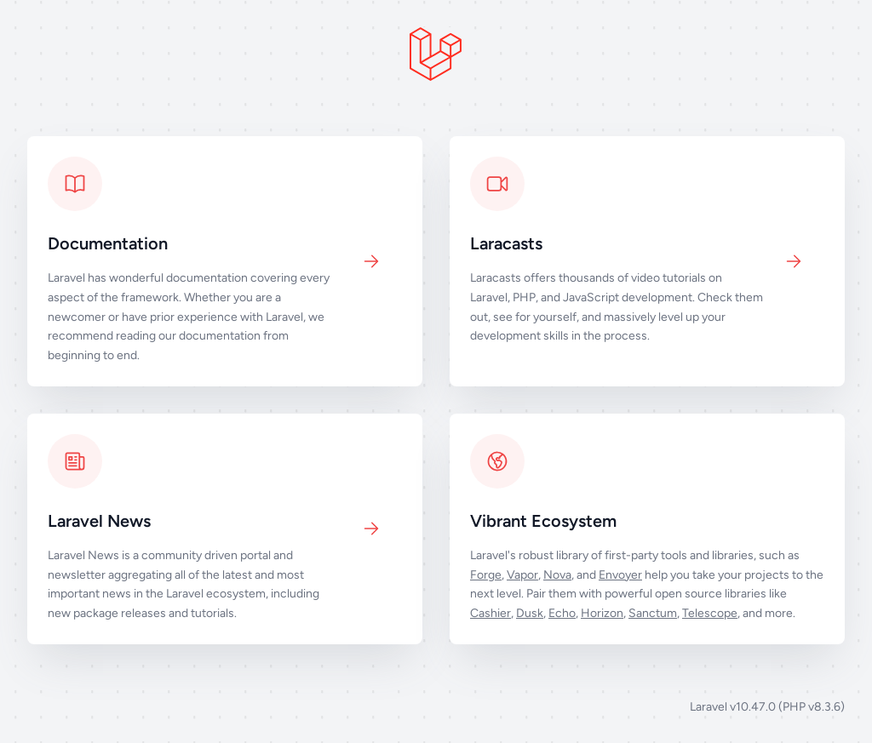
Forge (486, 575)
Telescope (709, 613)
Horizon (602, 613)
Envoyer (620, 575)
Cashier (490, 613)
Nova (557, 575)
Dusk (529, 613)
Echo (562, 613)
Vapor (522, 575)
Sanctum (652, 613)
